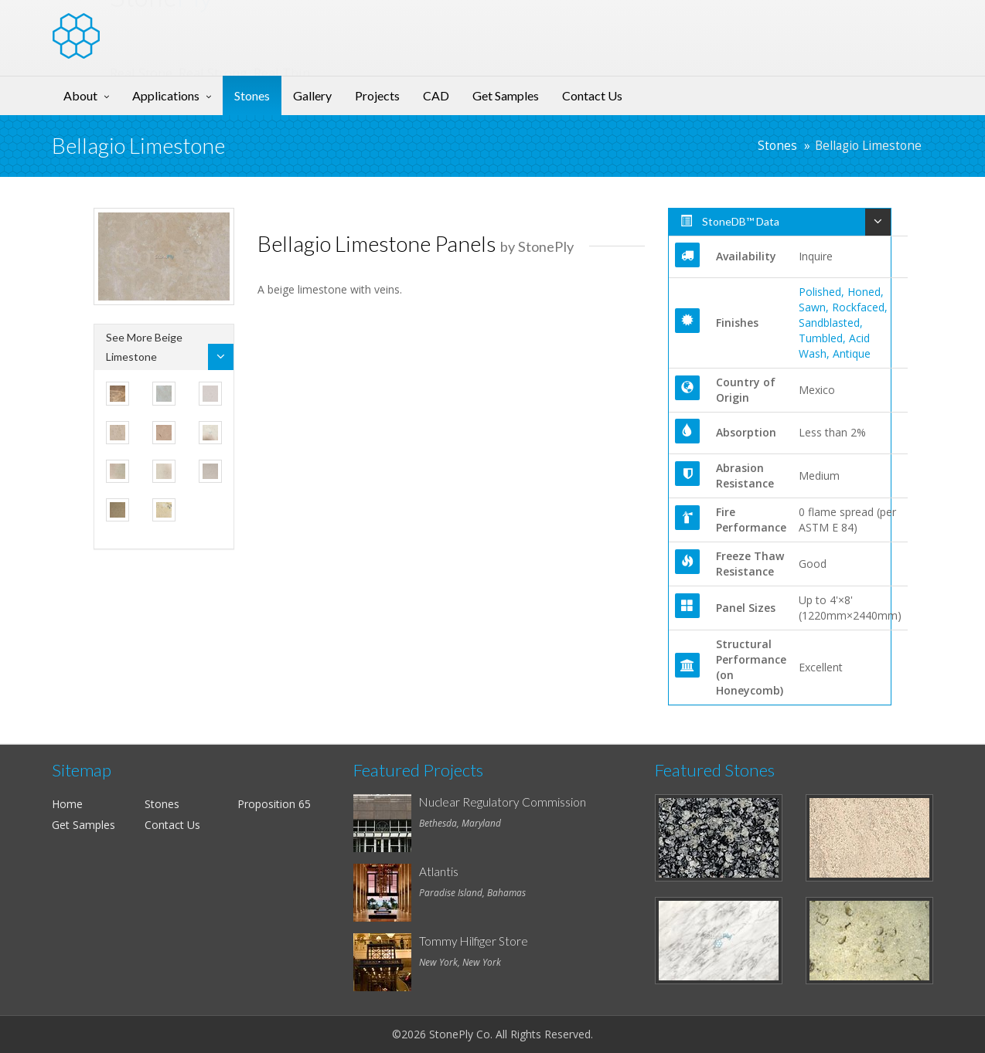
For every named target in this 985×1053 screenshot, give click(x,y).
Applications (165, 95)
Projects (377, 95)
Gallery (312, 95)
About (80, 95)
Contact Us (592, 95)
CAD (436, 95)
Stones (252, 95)
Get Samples (505, 95)
